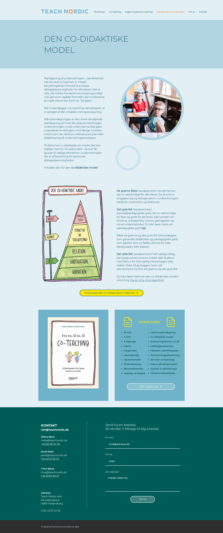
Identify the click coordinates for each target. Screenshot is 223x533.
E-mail (109, 437)
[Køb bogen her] (151, 386)
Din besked (112, 472)
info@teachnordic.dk (55, 429)
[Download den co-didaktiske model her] (111, 293)
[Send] (142, 499)
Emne (108, 454)
